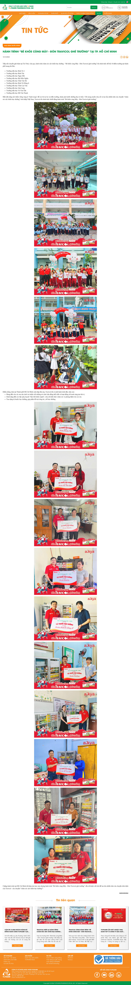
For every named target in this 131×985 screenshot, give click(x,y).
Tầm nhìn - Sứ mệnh (10, 957)
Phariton (70, 957)
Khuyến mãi (117, 2)
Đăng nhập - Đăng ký (106, 2)
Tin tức (99, 13)
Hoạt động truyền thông (12, 45)
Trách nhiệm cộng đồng (85, 13)
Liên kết (70, 956)
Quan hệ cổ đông (67, 13)
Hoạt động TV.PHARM (53, 961)
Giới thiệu (22, 13)
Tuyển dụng (108, 13)
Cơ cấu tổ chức (9, 963)
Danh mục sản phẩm (31, 957)
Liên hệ (123, 2)
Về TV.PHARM (8, 956)
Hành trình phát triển (10, 959)
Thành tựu (7, 961)
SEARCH (94, 7)
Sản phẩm (31, 13)
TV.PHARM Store (43, 13)
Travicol (70, 959)
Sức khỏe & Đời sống (52, 963)
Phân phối (54, 13)
